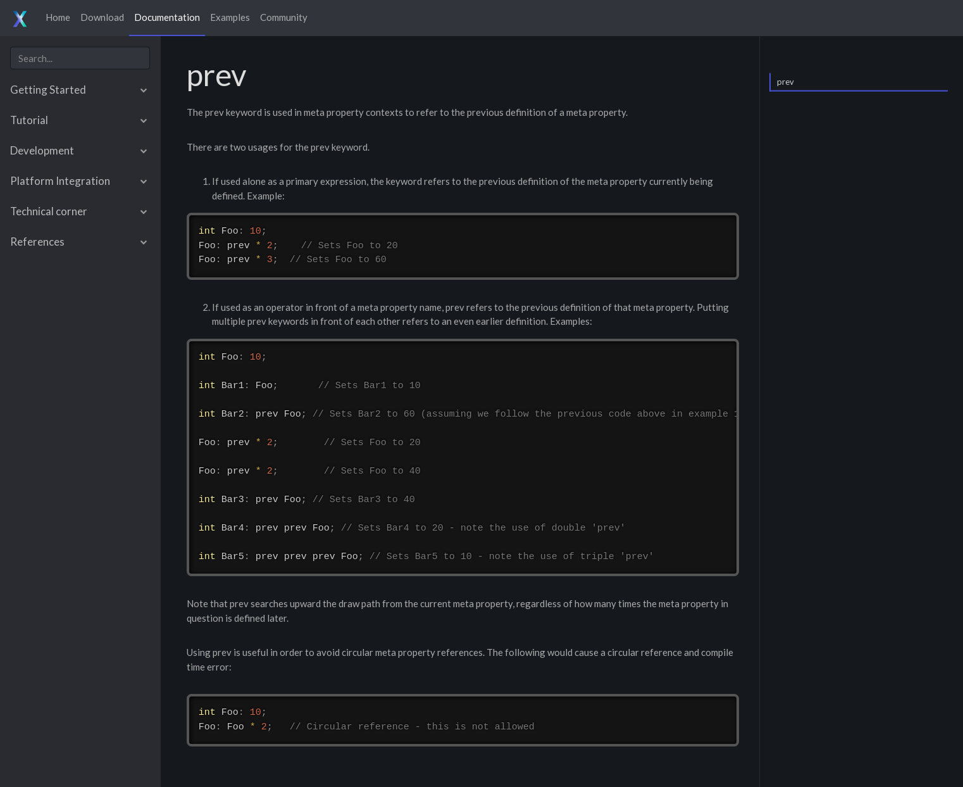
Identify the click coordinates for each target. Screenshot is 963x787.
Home (58, 17)
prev (785, 81)
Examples (230, 17)
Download (102, 17)
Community (284, 17)
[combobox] (80, 58)
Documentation (167, 17)
